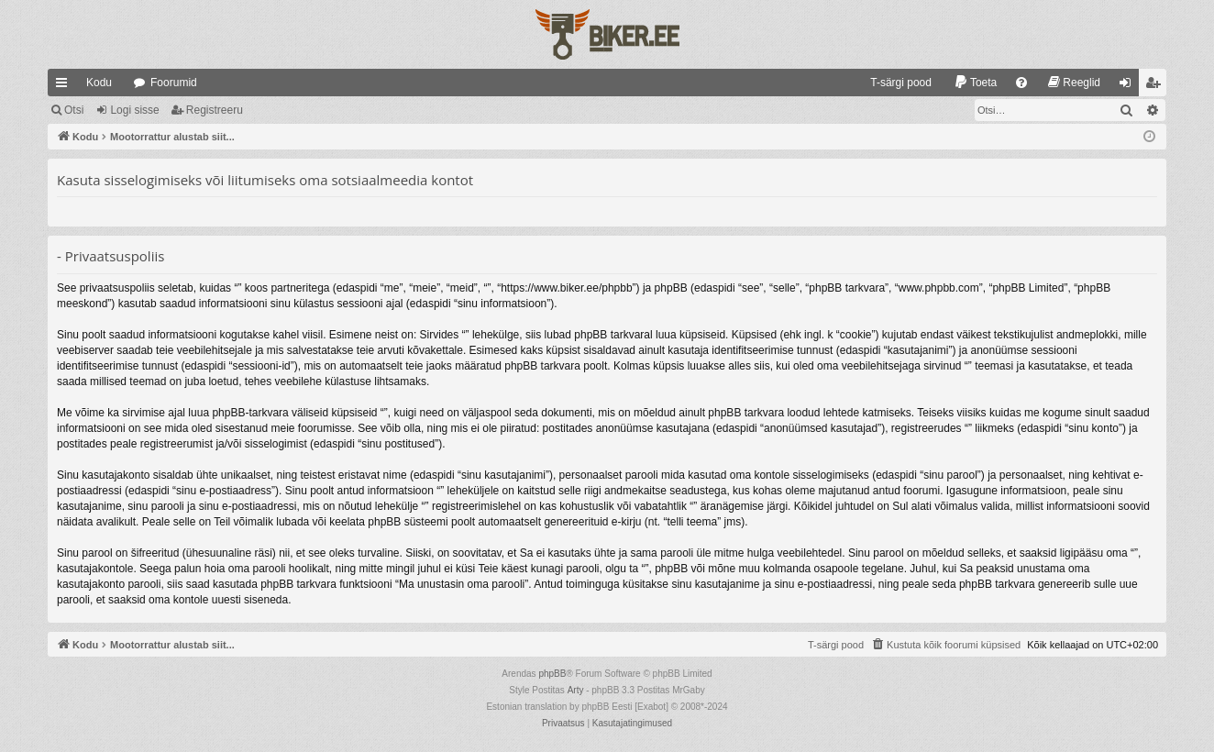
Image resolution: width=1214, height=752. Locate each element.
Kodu (99, 82)
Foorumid (173, 82)
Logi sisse (134, 110)
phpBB (552, 674)
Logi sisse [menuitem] (1129, 86)
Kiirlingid (65, 86)
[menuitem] (893, 82)
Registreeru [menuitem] (1156, 86)
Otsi (73, 110)
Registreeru (214, 110)
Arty (576, 690)
